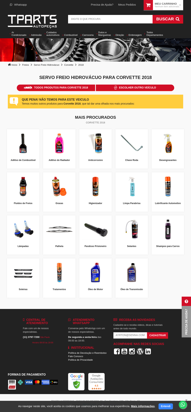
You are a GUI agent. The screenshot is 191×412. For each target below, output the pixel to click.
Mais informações (143, 406)
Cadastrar (157, 335)
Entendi (165, 406)
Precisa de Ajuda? (102, 4)
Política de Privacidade (80, 359)
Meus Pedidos (127, 4)
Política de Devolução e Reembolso (87, 353)
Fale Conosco (75, 356)
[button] (186, 317)
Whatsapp (18, 4)
